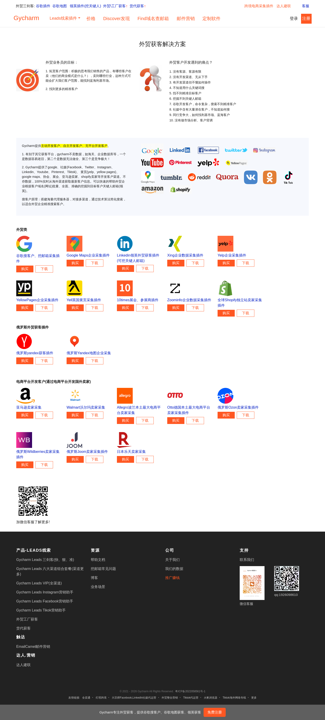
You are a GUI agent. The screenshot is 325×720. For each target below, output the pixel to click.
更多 (254, 697)
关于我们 (172, 560)
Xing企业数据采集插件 (185, 255)
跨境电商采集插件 (258, 6)
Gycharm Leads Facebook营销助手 (44, 601)
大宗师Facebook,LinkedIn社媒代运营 (134, 697)
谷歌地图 (59, 6)
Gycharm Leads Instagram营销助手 (44, 592)
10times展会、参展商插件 (137, 300)
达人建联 (283, 6)
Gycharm (26, 17)
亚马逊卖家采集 (29, 407)
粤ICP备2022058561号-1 (190, 691)
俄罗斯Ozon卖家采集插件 (238, 407)
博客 (94, 578)
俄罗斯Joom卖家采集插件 (87, 452)
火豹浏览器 (210, 697)
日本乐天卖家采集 (131, 452)
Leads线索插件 (63, 18)
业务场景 (98, 587)
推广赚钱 (172, 578)
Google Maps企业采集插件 (88, 255)
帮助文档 (98, 560)
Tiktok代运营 (191, 697)
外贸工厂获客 (27, 619)
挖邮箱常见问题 (103, 569)
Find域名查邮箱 (153, 18)
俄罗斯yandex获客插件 (34, 353)
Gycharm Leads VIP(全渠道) (39, 583)
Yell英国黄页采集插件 (84, 300)
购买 (24, 269)
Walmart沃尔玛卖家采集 (86, 407)
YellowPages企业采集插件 (37, 300)
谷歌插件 (43, 6)
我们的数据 (174, 569)
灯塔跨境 (101, 697)
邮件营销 (186, 18)
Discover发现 (116, 18)
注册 (306, 18)
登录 (294, 18)
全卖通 (86, 697)
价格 (90, 18)
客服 (302, 6)
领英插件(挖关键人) (85, 6)
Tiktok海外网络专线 (234, 697)
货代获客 (138, 6)
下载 (44, 269)
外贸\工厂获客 (115, 6)
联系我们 (247, 560)
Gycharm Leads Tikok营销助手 (41, 610)
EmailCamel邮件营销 (33, 646)
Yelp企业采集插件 (232, 255)
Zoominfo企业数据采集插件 (189, 300)
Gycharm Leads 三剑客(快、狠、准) (45, 560)
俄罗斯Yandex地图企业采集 (89, 353)
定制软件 (211, 18)
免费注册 (214, 712)
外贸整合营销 (170, 697)
